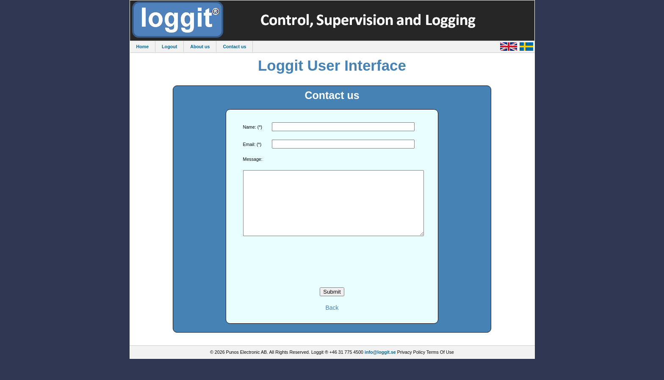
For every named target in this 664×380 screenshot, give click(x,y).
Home (142, 46)
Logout (169, 46)
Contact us (234, 46)
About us (200, 46)
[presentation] (332, 274)
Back (331, 320)
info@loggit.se (380, 364)
